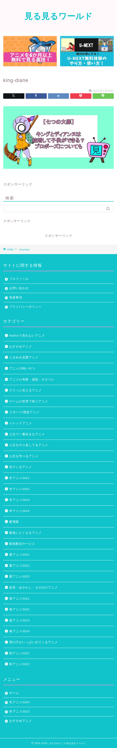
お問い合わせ (19, 288)
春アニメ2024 (19, 631)
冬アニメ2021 (19, 478)
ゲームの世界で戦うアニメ (28, 401)
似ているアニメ (20, 467)
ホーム (14, 693)
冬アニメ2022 (19, 489)
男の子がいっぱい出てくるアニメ (33, 642)
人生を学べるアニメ (23, 456)
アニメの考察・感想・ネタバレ (32, 379)
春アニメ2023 (19, 620)
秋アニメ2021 (19, 653)
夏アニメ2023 (19, 576)
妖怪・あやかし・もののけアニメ (33, 587)
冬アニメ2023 (19, 499)
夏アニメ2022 (19, 565)
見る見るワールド (58, 16)
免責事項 (15, 297)
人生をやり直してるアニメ (28, 445)
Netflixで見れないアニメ (27, 335)
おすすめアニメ (20, 346)
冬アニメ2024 (19, 511)
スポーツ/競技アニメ (24, 412)
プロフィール (19, 278)
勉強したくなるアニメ (25, 532)
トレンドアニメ (20, 423)
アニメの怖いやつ (22, 368)
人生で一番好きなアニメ (27, 434)
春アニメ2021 (19, 598)
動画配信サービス (22, 543)
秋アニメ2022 (19, 664)
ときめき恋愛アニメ (23, 357)
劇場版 (14, 521)
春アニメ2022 (19, 609)
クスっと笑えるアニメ (25, 390)
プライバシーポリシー (25, 306)
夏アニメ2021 (19, 554)
